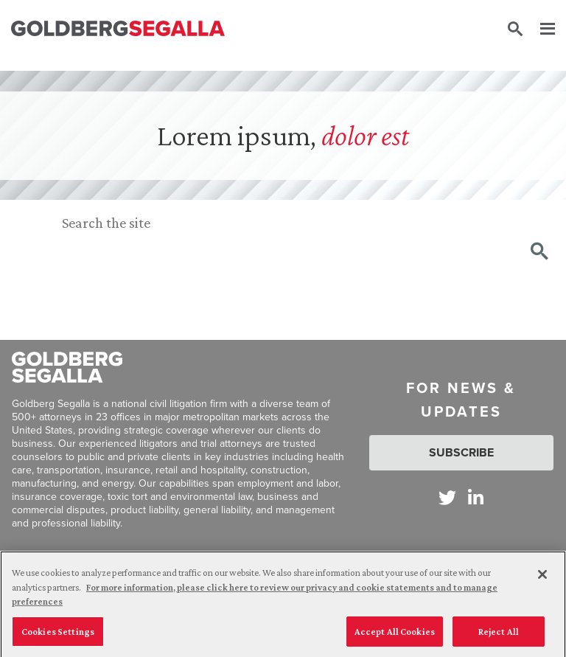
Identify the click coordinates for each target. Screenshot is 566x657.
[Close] (542, 577)
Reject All (498, 634)
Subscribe (461, 452)
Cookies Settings (57, 634)
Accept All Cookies (394, 634)
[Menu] (540, 29)
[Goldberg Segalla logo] (118, 29)
